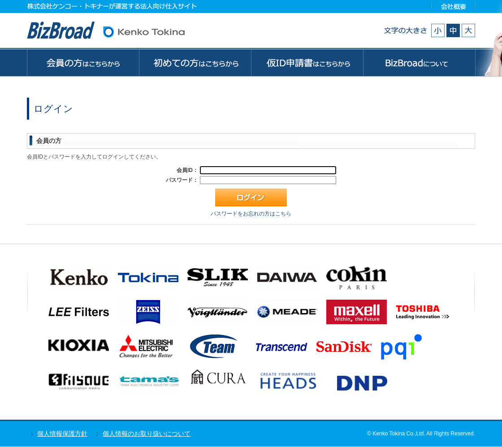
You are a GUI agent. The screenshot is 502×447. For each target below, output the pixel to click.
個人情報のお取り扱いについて (146, 433)
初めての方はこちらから (195, 62)
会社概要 (453, 6)
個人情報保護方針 (62, 433)
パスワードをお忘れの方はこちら (251, 214)
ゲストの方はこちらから (307, 62)
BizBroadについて (419, 62)
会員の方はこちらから (82, 62)
